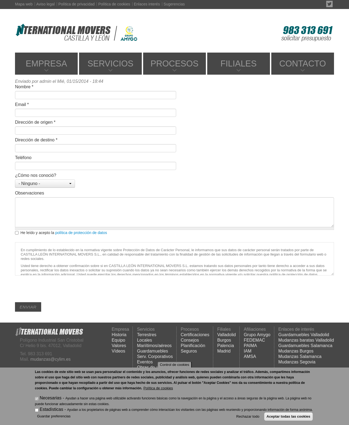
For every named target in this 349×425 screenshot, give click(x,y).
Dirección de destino (36, 140)
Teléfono (23, 157)
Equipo (118, 340)
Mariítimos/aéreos (154, 345)
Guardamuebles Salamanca (305, 345)
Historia (119, 334)
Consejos (190, 340)
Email (22, 104)
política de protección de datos (81, 232)
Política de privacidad (76, 4)
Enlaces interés (147, 4)
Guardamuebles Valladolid (303, 334)
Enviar (28, 307)
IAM (247, 351)
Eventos (145, 362)
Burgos (224, 340)
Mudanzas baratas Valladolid (306, 340)
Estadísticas (51, 409)
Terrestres (146, 334)
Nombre (24, 86)
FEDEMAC (254, 340)
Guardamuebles (152, 351)
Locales (144, 340)
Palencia (225, 345)
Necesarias (50, 398)
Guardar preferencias (54, 416)
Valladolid (226, 334)
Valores (119, 345)
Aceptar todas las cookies (288, 416)
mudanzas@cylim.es (50, 359)
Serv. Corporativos (155, 356)
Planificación (193, 345)
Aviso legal (45, 4)
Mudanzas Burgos (296, 351)
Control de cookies (174, 365)
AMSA (250, 356)
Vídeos (118, 351)
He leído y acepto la (61, 232)
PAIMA (250, 345)
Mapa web (24, 4)
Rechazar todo (248, 416)
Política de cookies (114, 4)
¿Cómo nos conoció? (35, 175)
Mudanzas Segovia (296, 362)
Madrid (224, 351)
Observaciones (29, 193)
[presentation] (56, 291)
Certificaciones (195, 334)
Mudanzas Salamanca (299, 356)
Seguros (189, 351)
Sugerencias (174, 4)
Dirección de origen (35, 122)
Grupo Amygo (257, 334)
